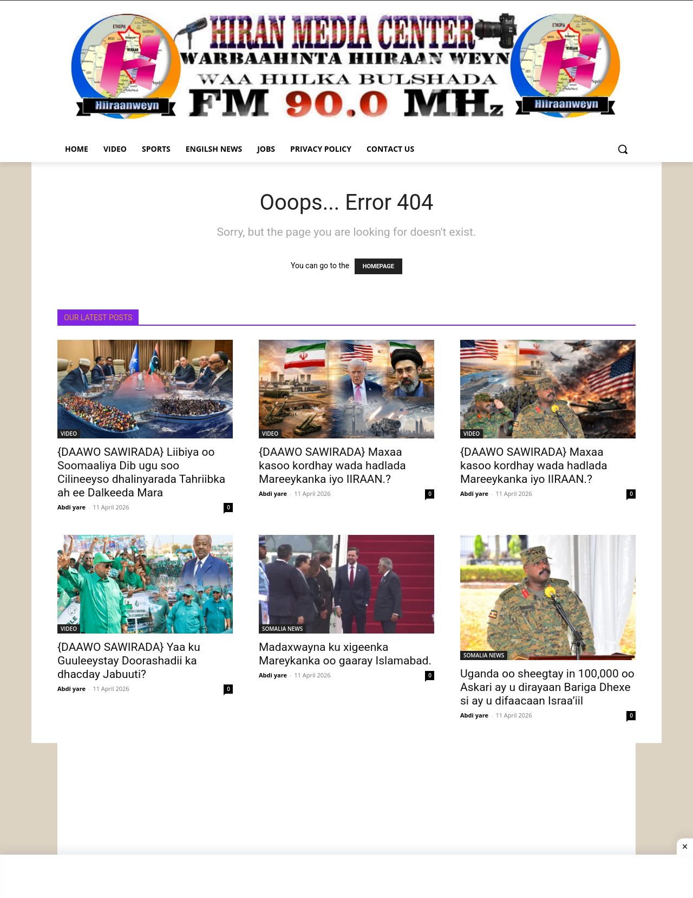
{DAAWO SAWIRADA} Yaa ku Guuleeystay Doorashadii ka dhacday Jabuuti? (128, 661)
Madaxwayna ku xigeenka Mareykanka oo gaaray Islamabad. (345, 654)
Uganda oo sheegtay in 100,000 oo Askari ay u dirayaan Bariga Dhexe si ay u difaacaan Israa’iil (547, 687)
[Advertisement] (346, 819)
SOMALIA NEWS (282, 628)
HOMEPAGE (378, 266)
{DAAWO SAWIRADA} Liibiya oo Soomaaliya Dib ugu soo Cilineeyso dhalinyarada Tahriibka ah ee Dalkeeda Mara (141, 472)
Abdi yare (71, 507)
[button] (623, 149)
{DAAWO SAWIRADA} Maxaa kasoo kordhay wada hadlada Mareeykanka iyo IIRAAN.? (332, 465)
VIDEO (69, 433)
